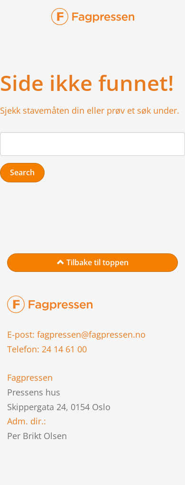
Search (22, 172)
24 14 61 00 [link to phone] (64, 349)
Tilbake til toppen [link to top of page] (93, 262)
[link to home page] (49, 303)
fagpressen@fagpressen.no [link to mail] (91, 334)
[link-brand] (92, 19)
